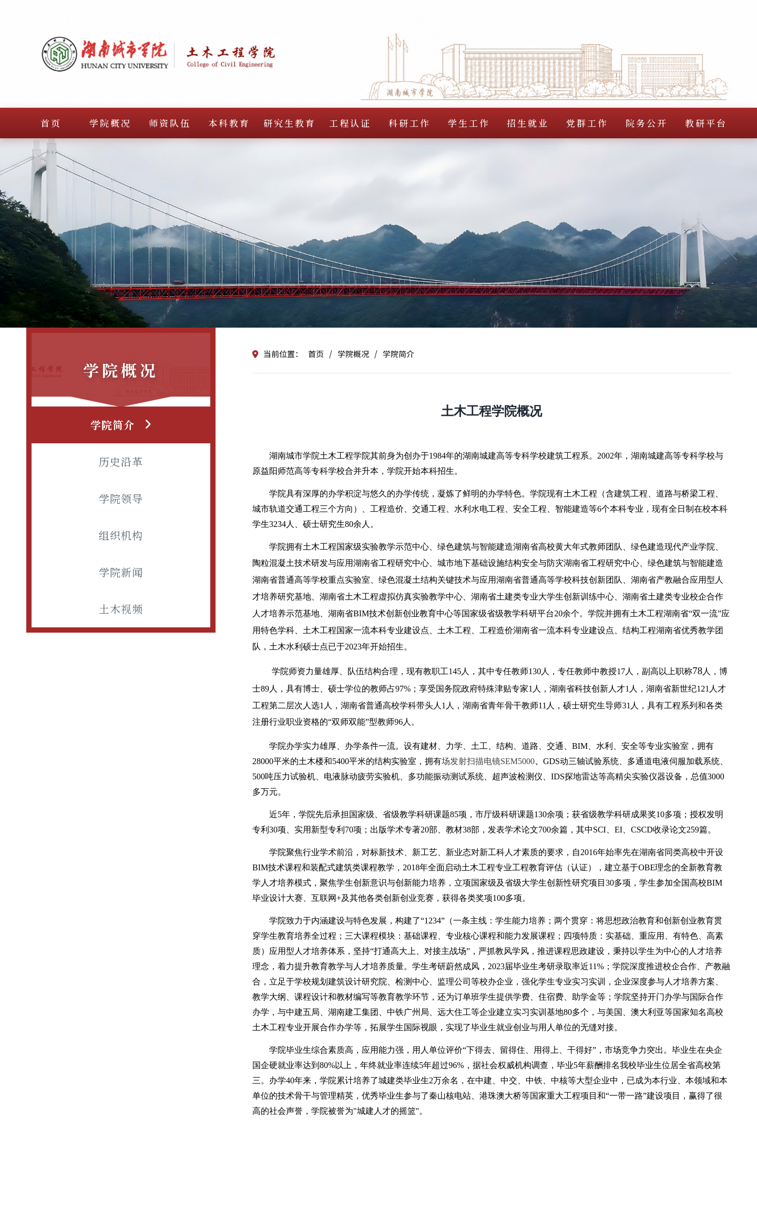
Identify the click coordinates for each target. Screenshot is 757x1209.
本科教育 (229, 122)
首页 (51, 122)
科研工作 (409, 122)
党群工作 (587, 122)
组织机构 (121, 535)
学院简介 (112, 424)
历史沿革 (121, 461)
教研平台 (706, 122)
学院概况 (110, 122)
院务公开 (647, 122)
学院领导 (121, 498)
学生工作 (469, 122)
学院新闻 (121, 572)
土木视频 (121, 608)
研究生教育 (289, 122)
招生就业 (528, 122)
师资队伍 (170, 122)
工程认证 (350, 122)
